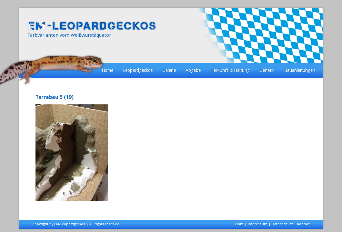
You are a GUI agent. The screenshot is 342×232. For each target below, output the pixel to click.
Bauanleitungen (299, 70)
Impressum (257, 224)
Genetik (267, 70)
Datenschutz (282, 224)
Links (239, 224)
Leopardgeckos (138, 70)
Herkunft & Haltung (230, 70)
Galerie (169, 70)
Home (107, 70)
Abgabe (193, 70)
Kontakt (303, 224)
